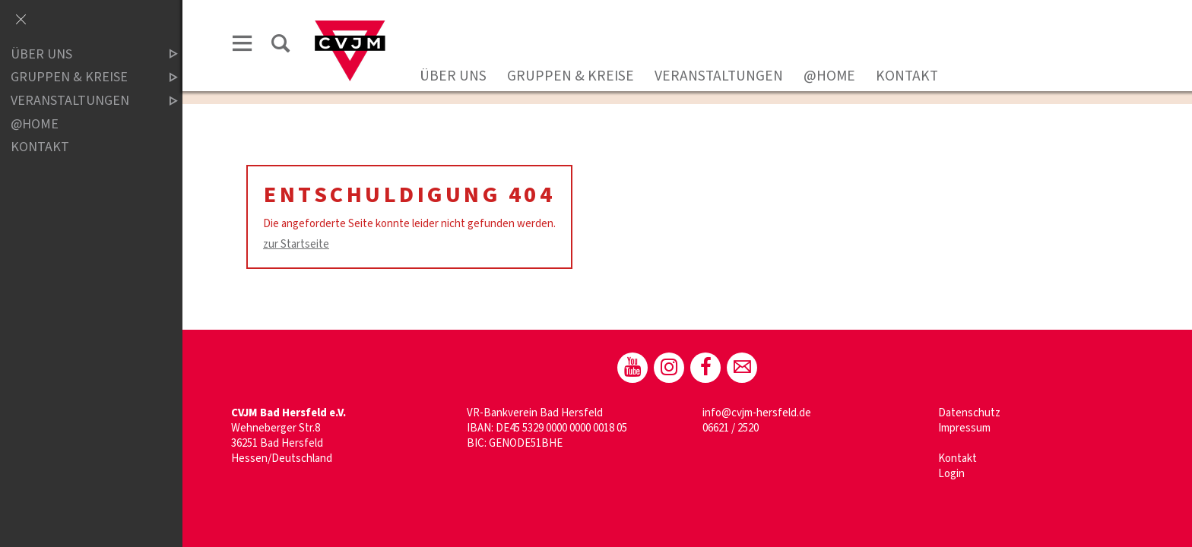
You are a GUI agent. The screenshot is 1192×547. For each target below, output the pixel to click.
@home (829, 76)
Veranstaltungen (719, 76)
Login (951, 474)
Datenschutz (969, 413)
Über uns (453, 76)
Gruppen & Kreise (570, 76)
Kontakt (907, 76)
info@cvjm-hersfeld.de (756, 413)
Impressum (964, 428)
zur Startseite (296, 244)
